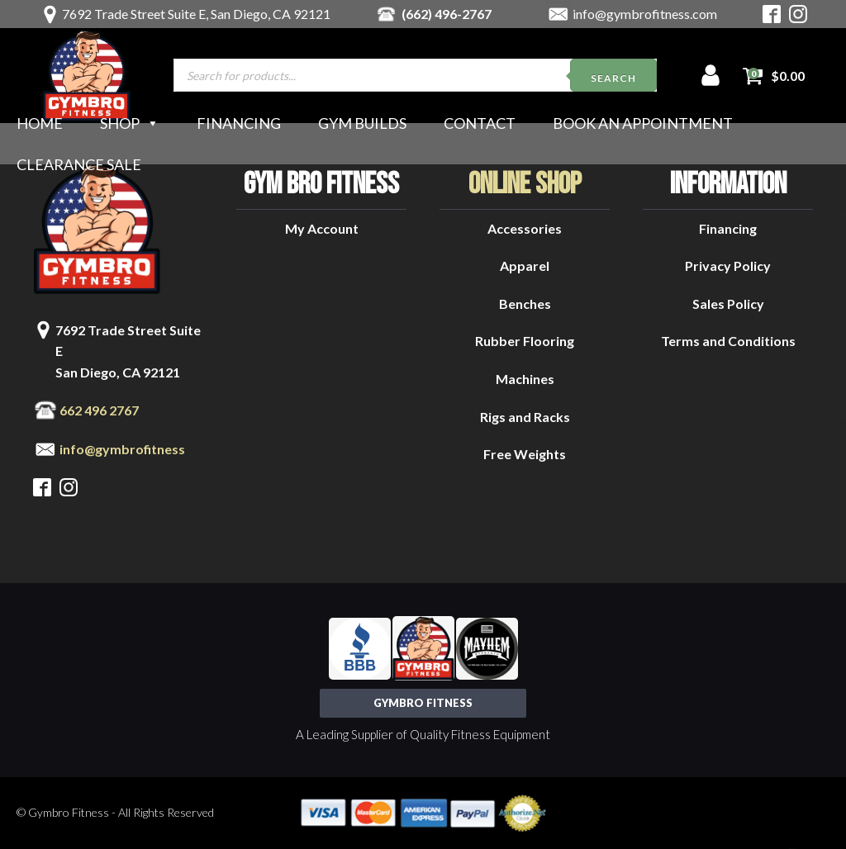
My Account (322, 228)
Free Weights (524, 454)
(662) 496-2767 (447, 13)
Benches (525, 303)
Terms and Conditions (728, 341)
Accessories (524, 228)
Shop (129, 123)
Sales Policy (728, 303)
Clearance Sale (79, 164)
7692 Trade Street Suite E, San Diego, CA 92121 (196, 13)
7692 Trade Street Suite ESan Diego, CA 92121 (128, 351)
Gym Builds (362, 123)
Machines (525, 379)
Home (40, 123)
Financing (239, 123)
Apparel (524, 265)
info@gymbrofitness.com (645, 13)
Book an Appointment (643, 123)
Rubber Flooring (524, 341)
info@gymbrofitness (122, 449)
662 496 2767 (99, 410)
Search (613, 78)
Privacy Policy (728, 265)
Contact (480, 123)
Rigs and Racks (525, 416)
